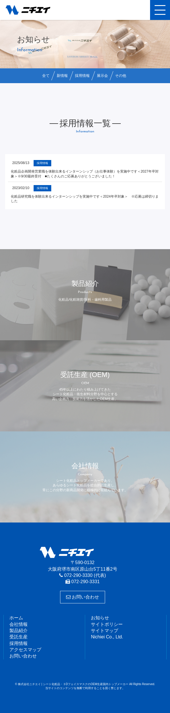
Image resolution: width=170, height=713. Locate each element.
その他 (120, 75)
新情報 (62, 75)
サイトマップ (104, 630)
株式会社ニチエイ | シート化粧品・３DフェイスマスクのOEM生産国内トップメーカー (33, 10)
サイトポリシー (107, 624)
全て (46, 75)
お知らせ (100, 617)
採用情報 (82, 75)
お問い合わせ (82, 597)
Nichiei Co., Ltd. (107, 636)
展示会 (102, 75)
